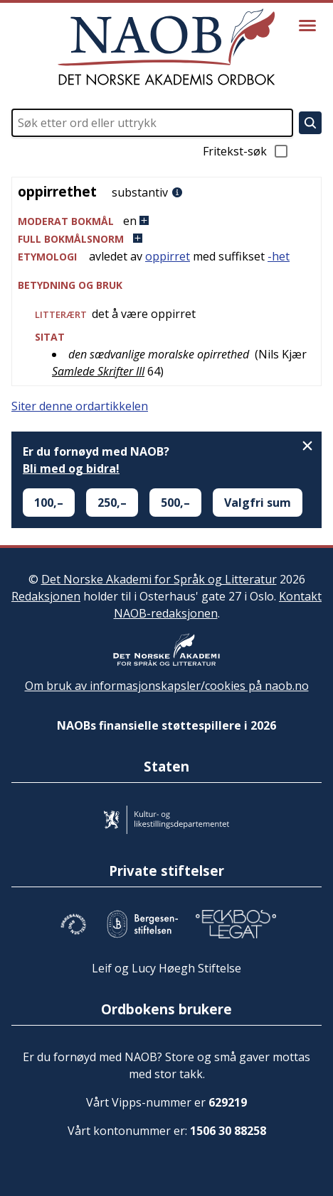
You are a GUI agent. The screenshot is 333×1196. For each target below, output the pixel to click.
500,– (175, 502)
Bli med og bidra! (71, 468)
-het (279, 256)
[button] (166, 221)
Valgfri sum (257, 502)
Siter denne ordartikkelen (79, 406)
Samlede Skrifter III (98, 371)
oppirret (167, 256)
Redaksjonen (45, 596)
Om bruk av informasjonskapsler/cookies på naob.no (167, 685)
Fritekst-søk (246, 151)
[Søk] (310, 122)
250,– (112, 502)
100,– (48, 502)
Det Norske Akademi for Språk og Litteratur (159, 579)
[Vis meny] (307, 25)
